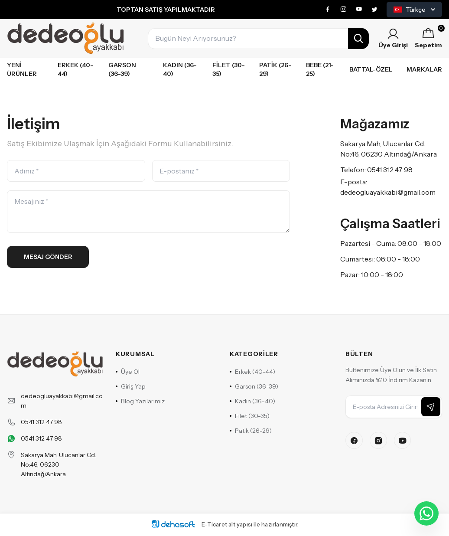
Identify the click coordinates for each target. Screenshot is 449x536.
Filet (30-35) (228, 70)
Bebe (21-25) (320, 70)
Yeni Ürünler (22, 70)
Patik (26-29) (275, 70)
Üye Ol (128, 372)
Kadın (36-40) (180, 70)
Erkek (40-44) (75, 70)
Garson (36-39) (122, 70)
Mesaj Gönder (49, 257)
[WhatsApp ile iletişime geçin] (426, 513)
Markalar (424, 70)
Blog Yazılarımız (140, 401)
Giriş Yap (131, 387)
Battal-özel (371, 70)
